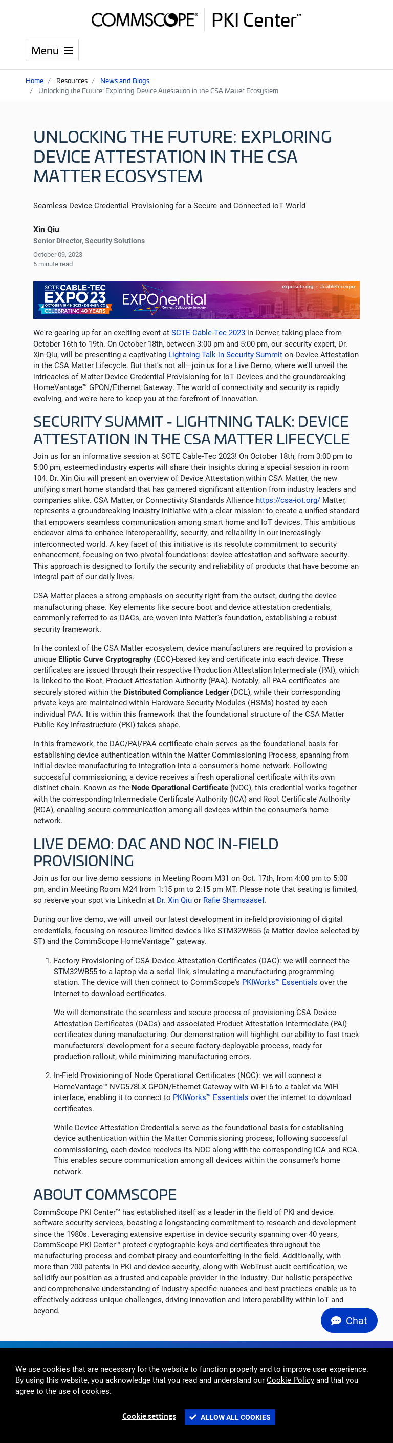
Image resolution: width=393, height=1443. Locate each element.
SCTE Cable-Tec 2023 (208, 332)
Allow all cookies (230, 1417)
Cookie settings (149, 1416)
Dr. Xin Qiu (174, 900)
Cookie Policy (290, 1379)
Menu (46, 49)
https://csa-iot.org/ (288, 499)
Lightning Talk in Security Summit (225, 354)
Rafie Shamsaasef (234, 900)
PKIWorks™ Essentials (280, 982)
